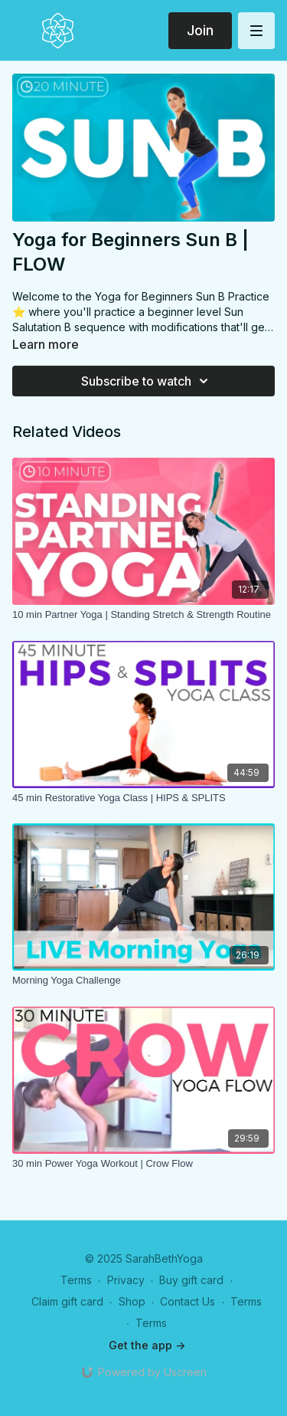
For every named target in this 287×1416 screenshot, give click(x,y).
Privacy (126, 1279)
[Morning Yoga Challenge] (143, 980)
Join (200, 30)
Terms (76, 1279)
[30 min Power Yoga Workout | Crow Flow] (143, 1163)
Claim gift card (67, 1301)
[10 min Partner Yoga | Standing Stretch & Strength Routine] (143, 615)
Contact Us (187, 1301)
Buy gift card (191, 1279)
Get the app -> (147, 1345)
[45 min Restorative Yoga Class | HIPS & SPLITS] (143, 798)
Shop (132, 1301)
